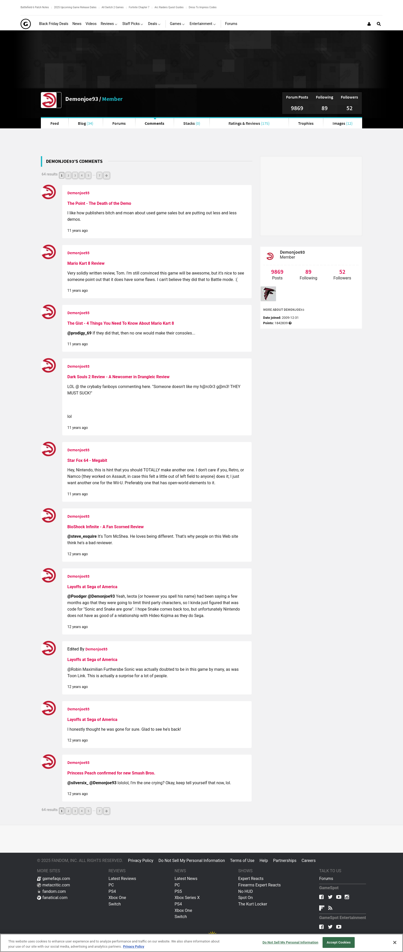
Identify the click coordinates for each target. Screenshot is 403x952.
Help (264, 860)
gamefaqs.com (53, 878)
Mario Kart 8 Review (86, 263)
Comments (154, 123)
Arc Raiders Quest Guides (169, 7)
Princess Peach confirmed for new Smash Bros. (111, 773)
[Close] (394, 942)
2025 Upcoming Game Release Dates (75, 7)
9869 (297, 108)
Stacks (191, 123)
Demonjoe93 (81, 98)
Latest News (186, 878)
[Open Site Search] (378, 23)
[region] (201, 943)
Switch (114, 904)
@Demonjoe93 (102, 596)
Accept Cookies (339, 942)
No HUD (245, 891)
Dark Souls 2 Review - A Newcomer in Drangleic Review (118, 376)
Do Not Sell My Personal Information (192, 860)
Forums (119, 123)
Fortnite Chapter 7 (139, 7)
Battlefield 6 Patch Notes (35, 7)
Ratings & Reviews (249, 123)
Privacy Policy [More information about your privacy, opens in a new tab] (133, 946)
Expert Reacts (250, 878)
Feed (54, 123)
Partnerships (284, 860)
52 (349, 108)
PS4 (112, 891)
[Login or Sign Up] (369, 23)
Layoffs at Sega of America (92, 586)
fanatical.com (52, 897)
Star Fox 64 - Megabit (87, 460)
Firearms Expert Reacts (259, 885)
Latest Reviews (122, 878)
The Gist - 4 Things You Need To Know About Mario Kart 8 (120, 323)
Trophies (306, 123)
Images (343, 123)
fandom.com (51, 891)
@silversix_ (78, 782)
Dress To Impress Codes (202, 7)
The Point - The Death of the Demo (99, 203)
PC (111, 885)
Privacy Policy (140, 860)
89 (325, 108)
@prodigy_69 (80, 333)
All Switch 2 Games (113, 7)
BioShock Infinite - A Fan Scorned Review (105, 526)
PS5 (178, 891)
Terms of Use (242, 860)
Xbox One (117, 897)
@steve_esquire (82, 536)
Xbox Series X (187, 897)
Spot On (245, 897)
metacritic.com (53, 885)
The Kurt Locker (252, 904)
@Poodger (77, 596)
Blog (85, 123)
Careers (308, 860)
